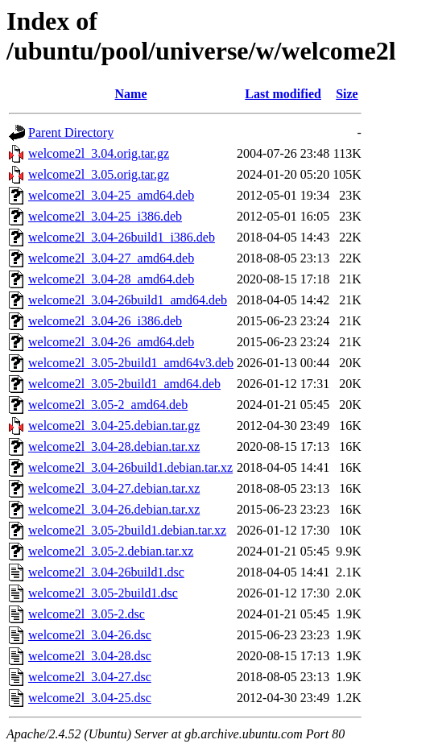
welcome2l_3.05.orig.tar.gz (98, 174)
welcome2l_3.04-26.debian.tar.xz (114, 509)
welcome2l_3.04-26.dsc (89, 635)
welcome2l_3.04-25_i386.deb (105, 216)
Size (347, 94)
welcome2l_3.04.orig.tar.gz (98, 153)
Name (131, 94)
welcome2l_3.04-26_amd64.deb (111, 342)
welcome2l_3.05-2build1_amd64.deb (124, 384)
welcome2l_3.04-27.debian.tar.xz (114, 488)
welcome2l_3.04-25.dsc (89, 698)
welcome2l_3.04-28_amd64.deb (111, 279)
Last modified (283, 94)
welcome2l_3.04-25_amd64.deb (111, 195)
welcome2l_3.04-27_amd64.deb (111, 258)
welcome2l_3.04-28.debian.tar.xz (114, 446)
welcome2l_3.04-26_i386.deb (105, 321)
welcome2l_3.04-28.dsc (89, 656)
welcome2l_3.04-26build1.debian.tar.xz (130, 467)
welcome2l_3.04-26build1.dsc (106, 572)
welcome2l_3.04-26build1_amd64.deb (127, 300)
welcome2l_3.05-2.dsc (86, 614)
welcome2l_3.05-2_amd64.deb (108, 404)
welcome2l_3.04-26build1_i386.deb (121, 237)
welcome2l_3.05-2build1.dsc (103, 593)
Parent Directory (71, 132)
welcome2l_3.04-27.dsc (89, 677)
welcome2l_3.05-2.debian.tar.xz (110, 551)
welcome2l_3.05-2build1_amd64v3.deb (130, 363)
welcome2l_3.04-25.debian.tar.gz (114, 425)
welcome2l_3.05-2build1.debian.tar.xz (127, 530)
